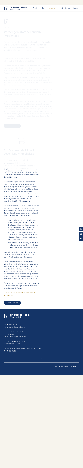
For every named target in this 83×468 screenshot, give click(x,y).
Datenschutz (75, 460)
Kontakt (57, 460)
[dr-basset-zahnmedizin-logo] (15, 8)
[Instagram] (41, 452)
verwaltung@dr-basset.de (17, 430)
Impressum (65, 460)
